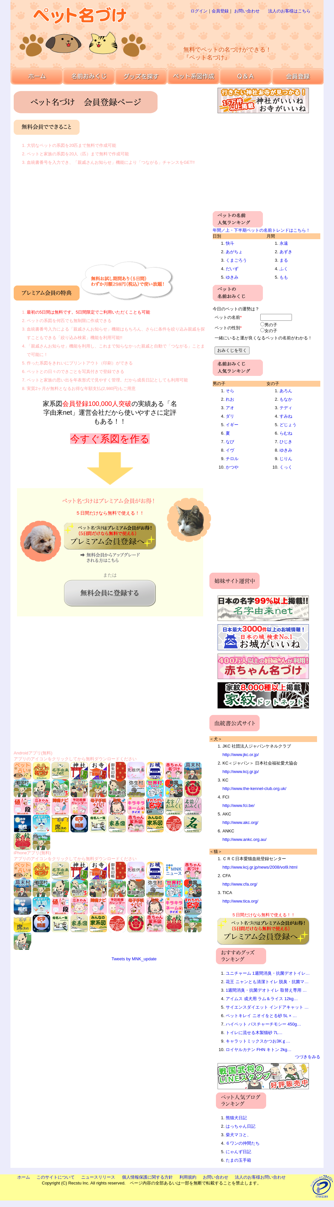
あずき (286, 251)
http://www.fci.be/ (238, 805)
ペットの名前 (227, 317)
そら (230, 390)
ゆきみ (232, 277)
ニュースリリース (98, 1177)
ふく (284, 268)
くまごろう (236, 260)
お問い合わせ (247, 10)
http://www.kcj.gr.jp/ (240, 771)
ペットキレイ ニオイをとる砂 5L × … (261, 1015)
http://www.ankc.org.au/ (244, 839)
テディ (286, 407)
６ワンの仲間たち (243, 1143)
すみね (286, 416)
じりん (286, 458)
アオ (230, 407)
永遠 (284, 243)
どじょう (288, 424)
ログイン (198, 10)
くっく (286, 467)
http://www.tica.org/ (240, 901)
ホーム (23, 1177)
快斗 (230, 243)
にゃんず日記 (238, 1151)
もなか (286, 399)
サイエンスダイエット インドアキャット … (267, 1007)
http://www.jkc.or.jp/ (240, 754)
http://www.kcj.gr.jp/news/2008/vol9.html (259, 867)
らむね (286, 433)
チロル (232, 458)
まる (284, 260)
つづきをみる (307, 1056)
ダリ (230, 416)
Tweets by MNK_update (134, 958)
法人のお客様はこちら (289, 10)
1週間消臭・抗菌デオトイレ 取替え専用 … (266, 990)
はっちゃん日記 (240, 1126)
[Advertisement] (240, 29)
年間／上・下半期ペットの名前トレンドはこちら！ (261, 230)
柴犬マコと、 (238, 1134)
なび (230, 441)
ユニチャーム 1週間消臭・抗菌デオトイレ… (268, 973)
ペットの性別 (227, 327)
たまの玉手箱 (238, 1160)
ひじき (286, 441)
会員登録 (220, 10)
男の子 (271, 324)
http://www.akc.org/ (240, 822)
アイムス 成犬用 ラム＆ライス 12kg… (262, 998)
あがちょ (234, 251)
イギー (232, 424)
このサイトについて (56, 1177)
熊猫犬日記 (236, 1117)
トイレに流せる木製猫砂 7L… (254, 1032)
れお (230, 399)
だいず (232, 268)
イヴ (230, 450)
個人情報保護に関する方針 (147, 1177)
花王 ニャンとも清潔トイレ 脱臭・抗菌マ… (267, 981)
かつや (232, 467)
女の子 (271, 330)
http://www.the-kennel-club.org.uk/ (254, 788)
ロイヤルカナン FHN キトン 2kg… (259, 1049)
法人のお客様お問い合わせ (260, 1177)
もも (284, 277)
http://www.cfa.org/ (239, 884)
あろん (286, 390)
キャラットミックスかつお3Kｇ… (258, 1041)
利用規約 (187, 1177)
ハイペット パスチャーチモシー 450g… (263, 1024)
